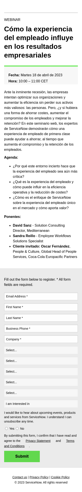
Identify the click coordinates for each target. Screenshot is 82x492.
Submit (22, 456)
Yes (11, 428)
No (22, 428)
